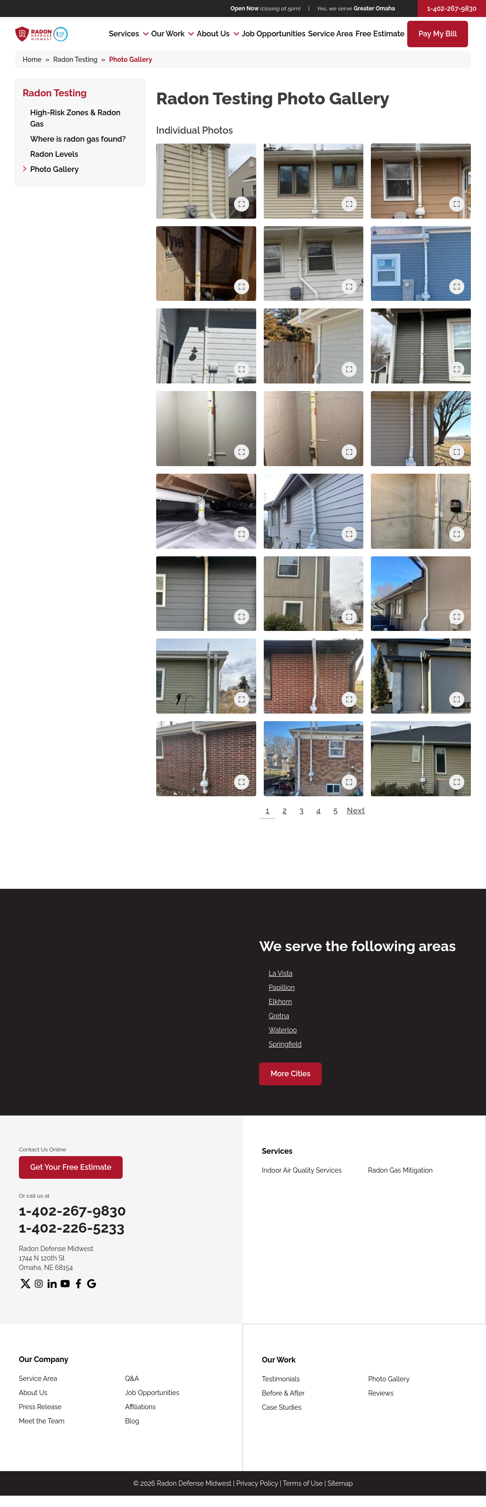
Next (356, 810)
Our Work (167, 33)
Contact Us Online (42, 1149)
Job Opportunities (273, 33)
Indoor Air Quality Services (302, 1170)
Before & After (283, 1393)
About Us (213, 33)
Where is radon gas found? (78, 126)
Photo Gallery (54, 156)
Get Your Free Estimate (70, 1167)
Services (124, 33)
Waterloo (282, 1030)
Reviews (381, 1393)
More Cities (290, 1073)
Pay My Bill (438, 33)
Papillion (281, 987)
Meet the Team (42, 1421)
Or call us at (34, 1195)
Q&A (132, 1378)
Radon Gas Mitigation (400, 1170)
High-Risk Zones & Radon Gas (83, 111)
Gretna (278, 1016)
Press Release (40, 1407)
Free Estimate (380, 33)
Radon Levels (54, 141)
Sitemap (339, 1483)
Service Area (330, 33)
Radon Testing (55, 91)
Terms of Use (303, 1483)
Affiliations (140, 1407)
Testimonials (281, 1379)
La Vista (280, 973)
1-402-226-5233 (72, 1227)
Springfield (285, 1044)
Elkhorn (280, 1001)
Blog (132, 1421)
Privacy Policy (257, 1483)
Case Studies (282, 1407)
